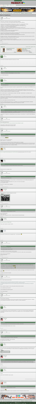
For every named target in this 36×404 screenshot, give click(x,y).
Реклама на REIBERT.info (18, 12)
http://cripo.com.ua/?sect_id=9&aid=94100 (5, 222)
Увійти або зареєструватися (18, 0)
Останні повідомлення (3, 6)
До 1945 (27, 46)
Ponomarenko (5, 189)
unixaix (4, 148)
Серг (6, 17)
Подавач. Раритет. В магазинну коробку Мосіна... (26, 49)
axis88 (5, 67)
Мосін (34, 46)
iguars (4, 306)
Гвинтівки (31, 46)
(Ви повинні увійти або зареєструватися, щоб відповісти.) (28, 393)
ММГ (29, 46)
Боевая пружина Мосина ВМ (10, 48)
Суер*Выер (4, 218)
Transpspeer (4, 382)
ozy (4, 55)
